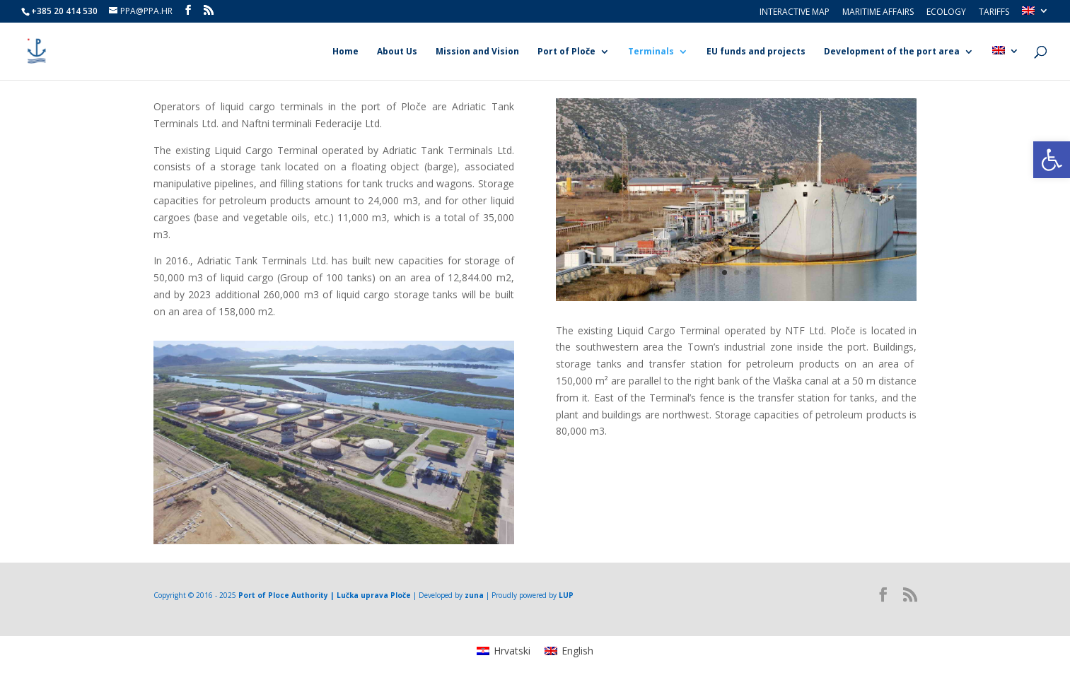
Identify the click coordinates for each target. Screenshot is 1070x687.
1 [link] (327, 515)
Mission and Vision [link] (477, 52)
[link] (1051, 159)
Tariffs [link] (994, 13)
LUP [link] (566, 595)
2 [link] (339, 515)
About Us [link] (397, 52)
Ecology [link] (946, 13)
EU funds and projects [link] (756, 52)
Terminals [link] (651, 52)
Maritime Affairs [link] (878, 13)
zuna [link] (474, 595)
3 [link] (748, 272)
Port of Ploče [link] (566, 52)
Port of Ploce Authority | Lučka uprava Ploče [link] (324, 595)
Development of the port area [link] (892, 52)
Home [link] (345, 52)
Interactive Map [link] (795, 13)
